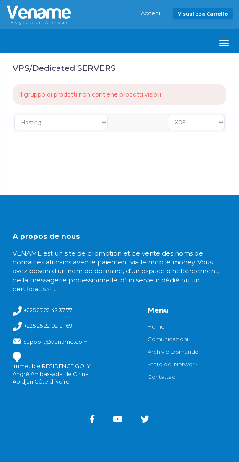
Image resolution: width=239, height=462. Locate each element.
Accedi (150, 13)
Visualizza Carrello (203, 14)
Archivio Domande (173, 351)
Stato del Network (172, 364)
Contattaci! (163, 376)
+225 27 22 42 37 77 (48, 310)
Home (156, 326)
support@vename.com (56, 341)
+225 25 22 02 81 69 (48, 325)
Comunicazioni (168, 339)
